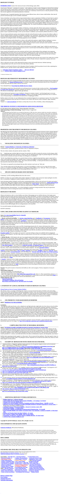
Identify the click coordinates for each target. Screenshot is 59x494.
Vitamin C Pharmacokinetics (21, 457)
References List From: (29, 404)
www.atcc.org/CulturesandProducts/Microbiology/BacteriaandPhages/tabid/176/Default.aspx (24, 369)
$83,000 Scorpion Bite (34, 461)
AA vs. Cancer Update (20, 461)
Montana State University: (13, 402)
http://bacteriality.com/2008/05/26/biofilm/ (42, 348)
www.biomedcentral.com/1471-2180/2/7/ (42, 381)
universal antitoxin (11, 101)
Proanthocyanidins (5, 233)
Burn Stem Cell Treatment (35, 464)
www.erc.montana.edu (34, 352)
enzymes (22, 218)
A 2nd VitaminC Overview (21, 459)
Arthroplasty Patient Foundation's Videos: (13, 69)
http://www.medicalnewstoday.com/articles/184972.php (15, 372)
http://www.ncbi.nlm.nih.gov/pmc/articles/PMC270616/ (15, 391)
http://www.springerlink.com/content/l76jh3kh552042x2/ (40, 357)
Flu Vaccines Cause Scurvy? (21, 470)
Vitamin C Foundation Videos (7, 461)
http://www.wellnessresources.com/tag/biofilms (13, 348)
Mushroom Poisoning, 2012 (7, 467)
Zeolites (23, 250)
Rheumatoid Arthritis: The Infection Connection (10, 452)
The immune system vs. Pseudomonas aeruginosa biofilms (22, 106)
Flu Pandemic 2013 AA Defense (23, 472)
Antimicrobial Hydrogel (52, 182)
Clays (18, 250)
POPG (54, 275)
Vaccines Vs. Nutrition (34, 470)
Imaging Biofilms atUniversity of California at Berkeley (19, 146)
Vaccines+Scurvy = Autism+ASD (22, 463)
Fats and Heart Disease (35, 463)
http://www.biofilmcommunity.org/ (10, 347)
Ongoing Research (6, 478)
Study (17, 264)
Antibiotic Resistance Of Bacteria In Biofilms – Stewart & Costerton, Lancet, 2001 (22, 406)
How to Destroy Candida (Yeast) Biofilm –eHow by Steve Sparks (18, 414)
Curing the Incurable (27, 245)
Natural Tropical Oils (7, 279)
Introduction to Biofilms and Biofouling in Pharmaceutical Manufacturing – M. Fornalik (24, 409)
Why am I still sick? (29, 69)
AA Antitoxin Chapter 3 (38, 245)
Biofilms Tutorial (35, 472)
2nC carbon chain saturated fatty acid (26, 274)
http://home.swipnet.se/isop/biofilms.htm (30, 347)
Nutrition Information (7, 480)
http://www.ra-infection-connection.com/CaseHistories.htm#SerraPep (36, 321)
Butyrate (51, 250)
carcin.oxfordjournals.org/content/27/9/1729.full (29, 368)
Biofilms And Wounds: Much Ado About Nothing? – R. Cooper (18, 413)
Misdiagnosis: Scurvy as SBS (35, 459)
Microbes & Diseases (9, 468)
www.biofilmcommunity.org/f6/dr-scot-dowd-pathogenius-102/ (20, 378)
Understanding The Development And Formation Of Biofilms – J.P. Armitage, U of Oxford (24, 400)
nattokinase (23, 220)
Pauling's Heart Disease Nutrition (36, 468)
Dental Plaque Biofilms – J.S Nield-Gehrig (13, 408)
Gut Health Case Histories (19, 94)
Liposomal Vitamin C (21, 456)
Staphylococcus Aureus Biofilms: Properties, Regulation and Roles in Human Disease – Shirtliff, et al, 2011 (28, 403)
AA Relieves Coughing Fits (7, 469)
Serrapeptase (47, 218)
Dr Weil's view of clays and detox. (50, 251)
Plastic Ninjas (35, 183)
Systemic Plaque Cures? (33, 456)
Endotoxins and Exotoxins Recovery (37, 469)
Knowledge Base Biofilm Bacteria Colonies (22, 85)
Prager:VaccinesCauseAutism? (8, 472)
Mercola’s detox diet (37, 251)
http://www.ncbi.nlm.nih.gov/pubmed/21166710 (35, 361)
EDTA (2, 219)
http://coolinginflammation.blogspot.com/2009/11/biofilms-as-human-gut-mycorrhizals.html (29, 365)
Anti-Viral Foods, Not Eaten (21, 469)
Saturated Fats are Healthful (7, 463)
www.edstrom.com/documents (44, 350)
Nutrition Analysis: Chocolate (7, 462)
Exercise (4, 259)
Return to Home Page (6, 475)
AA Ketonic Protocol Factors (35, 457)
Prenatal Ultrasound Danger (36, 466)
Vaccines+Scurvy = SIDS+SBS (21, 462)
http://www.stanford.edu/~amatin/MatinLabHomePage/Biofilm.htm (18, 371)
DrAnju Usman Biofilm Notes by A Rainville (15, 215)
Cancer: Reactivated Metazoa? (36, 467)
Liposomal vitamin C (44, 247)
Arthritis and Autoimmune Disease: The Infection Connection (12, 454)
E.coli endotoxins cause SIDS (21, 467)
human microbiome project (16, 82)
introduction (6, 5)
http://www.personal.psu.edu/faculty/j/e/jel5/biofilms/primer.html (37, 346)
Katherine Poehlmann (6, 427)
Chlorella (28, 250)
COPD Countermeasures (6, 460)
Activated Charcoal (15, 251)
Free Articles (4, 477)
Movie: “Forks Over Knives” (7, 470)
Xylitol (11, 257)
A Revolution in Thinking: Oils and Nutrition (12, 280)
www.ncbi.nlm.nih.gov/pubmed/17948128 (26, 363)
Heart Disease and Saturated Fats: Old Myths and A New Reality (17, 281)
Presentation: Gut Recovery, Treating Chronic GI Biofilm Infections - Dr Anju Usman (23, 415)
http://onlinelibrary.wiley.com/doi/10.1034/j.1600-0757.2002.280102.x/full (32, 387)
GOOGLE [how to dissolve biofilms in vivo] (15, 71)
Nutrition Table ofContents (7, 466)
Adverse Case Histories (6, 464)
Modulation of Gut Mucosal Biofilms (13, 302)
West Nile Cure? (11, 456)
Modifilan (40, 250)
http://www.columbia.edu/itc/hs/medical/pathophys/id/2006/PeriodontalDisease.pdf (21, 382)
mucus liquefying (28, 218)
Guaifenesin (39, 218)
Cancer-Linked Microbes (20, 468)
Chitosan (3, 250)
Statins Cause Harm (33, 462)
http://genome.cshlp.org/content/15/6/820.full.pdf (13, 388)
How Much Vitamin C (7, 245)
